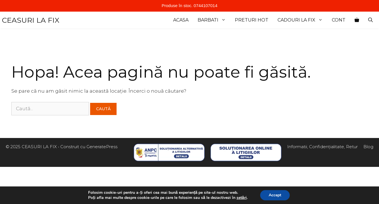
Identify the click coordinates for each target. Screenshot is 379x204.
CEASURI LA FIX (30, 20)
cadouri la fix (302, 20)
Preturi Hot (251, 20)
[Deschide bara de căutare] (370, 20)
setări (242, 197)
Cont (338, 20)
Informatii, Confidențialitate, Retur (322, 146)
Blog (368, 146)
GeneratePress (101, 146)
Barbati (214, 20)
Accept (275, 195)
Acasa (181, 20)
